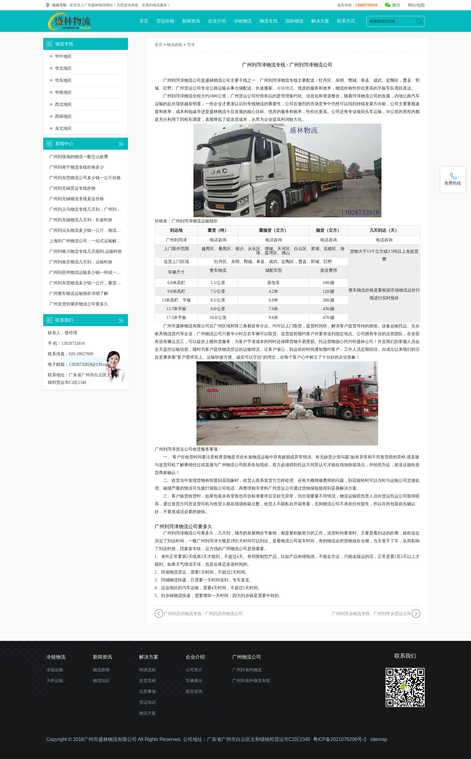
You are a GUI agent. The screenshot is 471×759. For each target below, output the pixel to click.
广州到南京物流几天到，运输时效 (80, 262)
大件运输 (54, 680)
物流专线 (269, 20)
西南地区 (63, 116)
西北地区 (63, 104)
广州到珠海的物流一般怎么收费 (78, 157)
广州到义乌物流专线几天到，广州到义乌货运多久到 (85, 209)
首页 (143, 20)
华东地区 (63, 80)
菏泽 (191, 44)
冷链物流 (243, 20)
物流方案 (147, 713)
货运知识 (147, 702)
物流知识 (101, 680)
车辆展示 (194, 680)
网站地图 (416, 5)
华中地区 (63, 56)
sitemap (378, 739)
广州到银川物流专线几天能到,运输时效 (85, 251)
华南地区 (63, 92)
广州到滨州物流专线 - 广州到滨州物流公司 (203, 613)
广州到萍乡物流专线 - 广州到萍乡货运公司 (371, 613)
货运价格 (165, 20)
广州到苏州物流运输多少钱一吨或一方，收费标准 (85, 272)
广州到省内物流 (247, 669)
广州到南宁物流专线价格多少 (76, 167)
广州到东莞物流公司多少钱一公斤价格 (85, 178)
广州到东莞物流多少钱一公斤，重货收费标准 (85, 283)
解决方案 (320, 20)
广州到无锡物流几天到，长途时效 (80, 220)
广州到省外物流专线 (251, 680)
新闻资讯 (191, 20)
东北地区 (63, 128)
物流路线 (174, 44)
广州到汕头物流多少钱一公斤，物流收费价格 (85, 230)
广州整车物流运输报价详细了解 (78, 293)
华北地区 (63, 68)
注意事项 (147, 691)
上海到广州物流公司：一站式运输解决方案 (85, 241)
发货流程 (147, 680)
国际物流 (294, 20)
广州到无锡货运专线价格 (72, 188)
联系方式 (346, 20)
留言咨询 (194, 691)
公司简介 (194, 669)
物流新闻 (101, 669)
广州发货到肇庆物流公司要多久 (78, 304)
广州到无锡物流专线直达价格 (76, 199)
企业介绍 (217, 20)
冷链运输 (54, 669)
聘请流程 (147, 669)
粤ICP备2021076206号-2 (339, 739)
